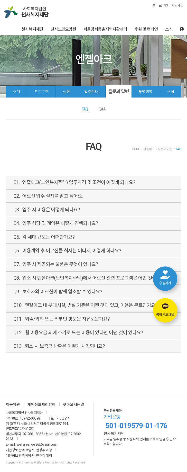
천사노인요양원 (63, 29)
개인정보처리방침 (41, 404)
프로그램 (41, 91)
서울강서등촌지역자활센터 (105, 29)
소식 (168, 29)
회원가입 (177, 5)
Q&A (102, 109)
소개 (16, 91)
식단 (66, 91)
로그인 (163, 5)
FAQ (85, 109)
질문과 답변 (118, 91)
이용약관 (13, 404)
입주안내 (91, 91)
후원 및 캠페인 (146, 29)
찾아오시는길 (73, 404)
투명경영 (146, 91)
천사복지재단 (32, 29)
